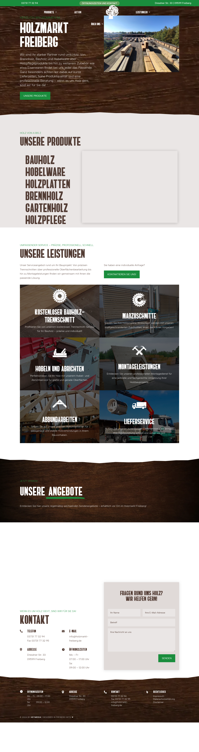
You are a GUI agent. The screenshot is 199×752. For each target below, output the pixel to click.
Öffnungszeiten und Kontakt (99, 3)
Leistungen (141, 12)
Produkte (49, 12)
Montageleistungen (139, 395)
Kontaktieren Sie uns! (122, 303)
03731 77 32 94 (119, 725)
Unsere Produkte (35, 125)
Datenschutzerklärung (164, 728)
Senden (167, 687)
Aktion (77, 12)
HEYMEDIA (36, 747)
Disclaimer (158, 731)
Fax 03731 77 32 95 (120, 728)
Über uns (95, 24)
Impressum (158, 725)
